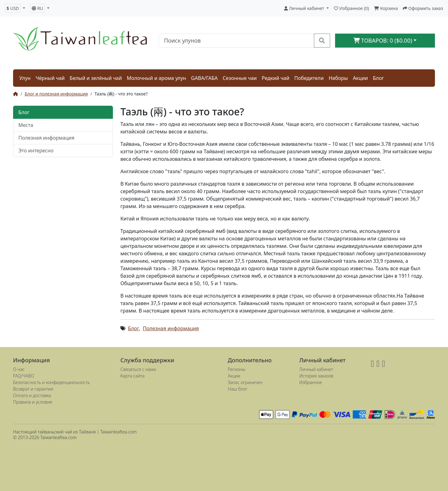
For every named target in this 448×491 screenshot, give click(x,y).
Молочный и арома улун (156, 78)
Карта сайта (132, 376)
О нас (19, 369)
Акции (360, 78)
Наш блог (237, 389)
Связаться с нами (138, 369)
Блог (378, 78)
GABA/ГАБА (204, 78)
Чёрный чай (50, 78)
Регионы (236, 369)
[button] (15, 8)
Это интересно (36, 150)
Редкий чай (275, 78)
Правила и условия (32, 402)
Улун (24, 78)
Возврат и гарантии (33, 389)
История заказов (316, 376)
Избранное (310, 382)
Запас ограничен (245, 382)
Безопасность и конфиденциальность (51, 382)
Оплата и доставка (32, 395)
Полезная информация (46, 137)
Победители (309, 78)
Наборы (338, 78)
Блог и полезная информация (56, 94)
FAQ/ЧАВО (23, 376)
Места (25, 125)
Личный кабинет (316, 369)
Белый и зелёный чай (96, 78)
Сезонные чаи (240, 78)
